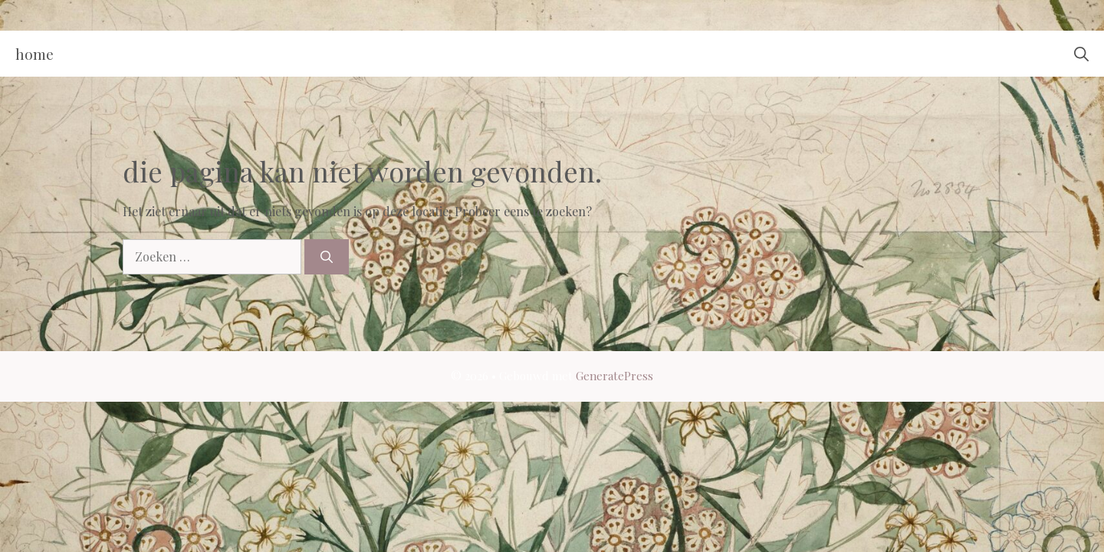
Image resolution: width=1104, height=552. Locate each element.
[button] (1081, 54)
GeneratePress (614, 375)
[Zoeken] (326, 256)
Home (34, 54)
